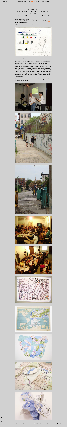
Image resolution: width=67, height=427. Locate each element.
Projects (32, 5)
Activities (33, 1)
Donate (47, 1)
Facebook (31, 424)
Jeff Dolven (35, 24)
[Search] (65, 1)
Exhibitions (38, 5)
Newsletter (42, 424)
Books (28, 1)
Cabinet (5, 1)
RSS (37, 424)
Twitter (25, 424)
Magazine (20, 1)
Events (28, 5)
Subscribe (42, 1)
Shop (37, 1)
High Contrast (62, 424)
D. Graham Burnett (26, 24)
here (49, 20)
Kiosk (25, 1)
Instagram (18, 424)
